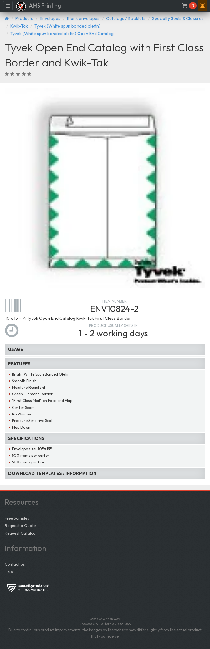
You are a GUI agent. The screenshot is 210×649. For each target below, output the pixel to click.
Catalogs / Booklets (126, 18)
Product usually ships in (113, 325)
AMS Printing (38, 6)
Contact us (15, 564)
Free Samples (17, 517)
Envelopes (50, 18)
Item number (114, 301)
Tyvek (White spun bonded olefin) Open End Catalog (62, 33)
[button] (202, 5)
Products (24, 18)
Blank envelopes (83, 18)
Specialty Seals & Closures (178, 18)
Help (9, 571)
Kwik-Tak (19, 26)
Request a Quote (20, 525)
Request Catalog (20, 533)
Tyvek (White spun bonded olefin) (67, 26)
